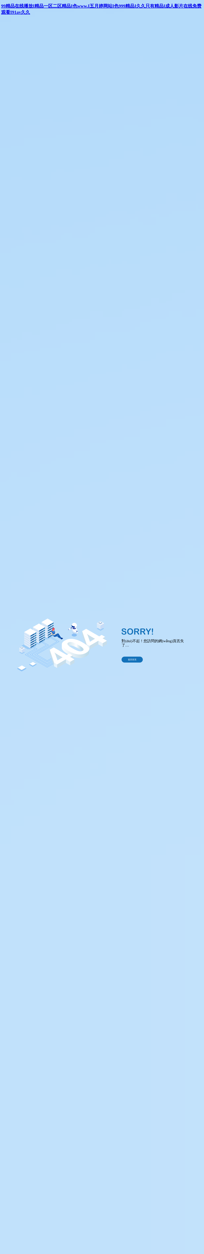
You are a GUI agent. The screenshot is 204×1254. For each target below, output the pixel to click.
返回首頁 (132, 659)
